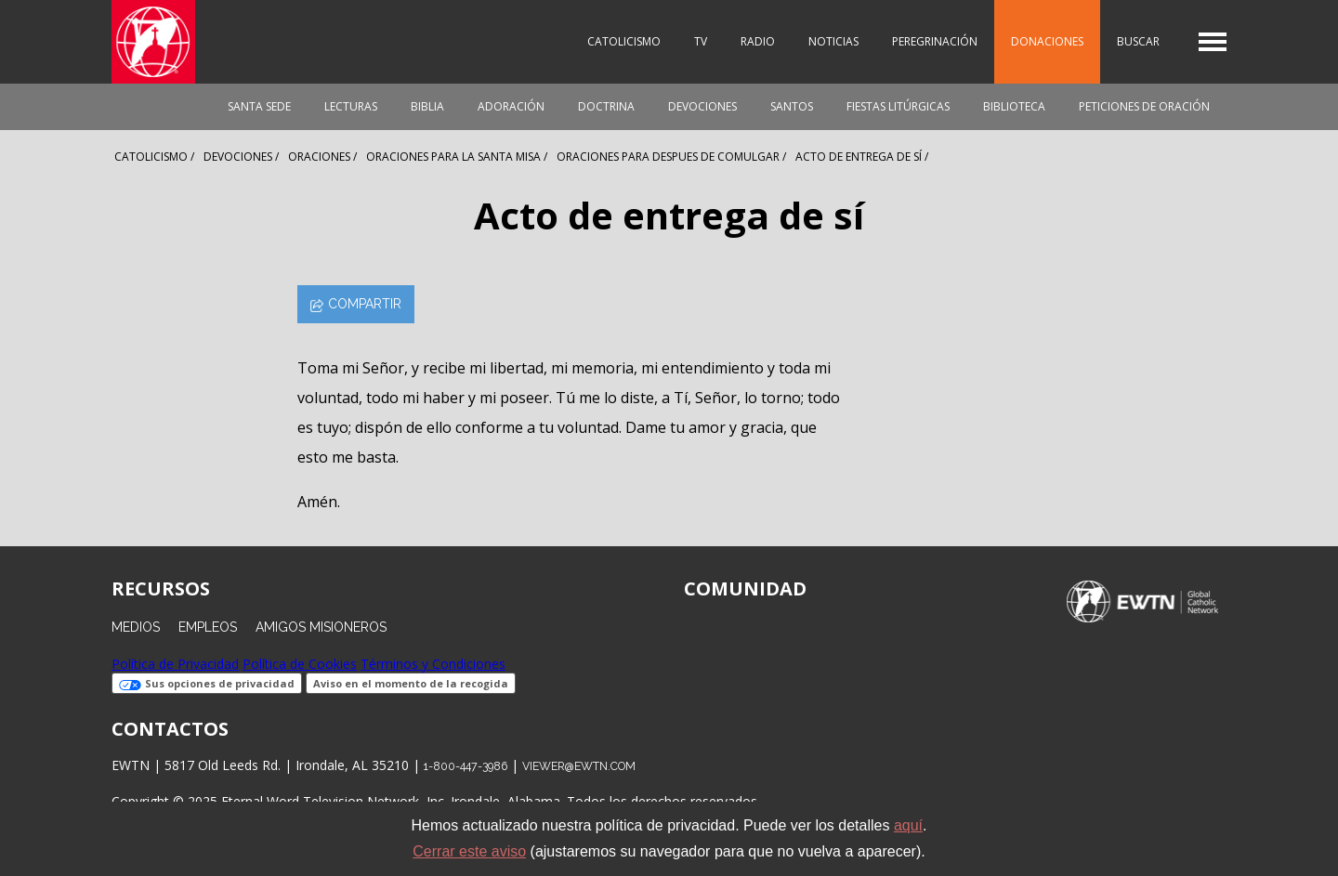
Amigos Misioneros (321, 627)
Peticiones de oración (1144, 106)
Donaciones (1047, 41)
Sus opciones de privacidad (207, 683)
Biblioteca (1014, 106)
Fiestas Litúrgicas (898, 106)
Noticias (833, 41)
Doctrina (606, 106)
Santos (791, 106)
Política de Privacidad (175, 664)
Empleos (207, 627)
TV (700, 41)
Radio (758, 41)
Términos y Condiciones (433, 664)
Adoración (511, 106)
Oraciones (319, 156)
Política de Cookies (300, 664)
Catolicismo (624, 41)
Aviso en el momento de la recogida (410, 683)
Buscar (1138, 41)
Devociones (702, 106)
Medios (136, 627)
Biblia (427, 106)
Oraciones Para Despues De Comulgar (668, 156)
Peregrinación (934, 41)
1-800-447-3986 (465, 766)
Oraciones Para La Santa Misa (453, 156)
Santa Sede (259, 106)
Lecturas (350, 106)
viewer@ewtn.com (579, 766)
